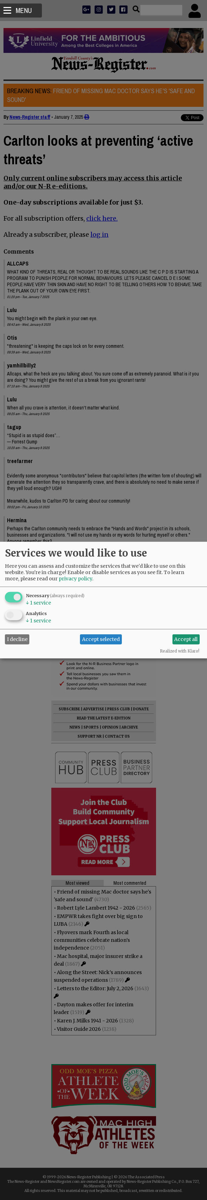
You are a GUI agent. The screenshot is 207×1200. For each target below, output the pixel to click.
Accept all (186, 639)
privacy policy (75, 578)
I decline (17, 639)
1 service (38, 602)
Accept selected (101, 639)
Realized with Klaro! (179, 650)
